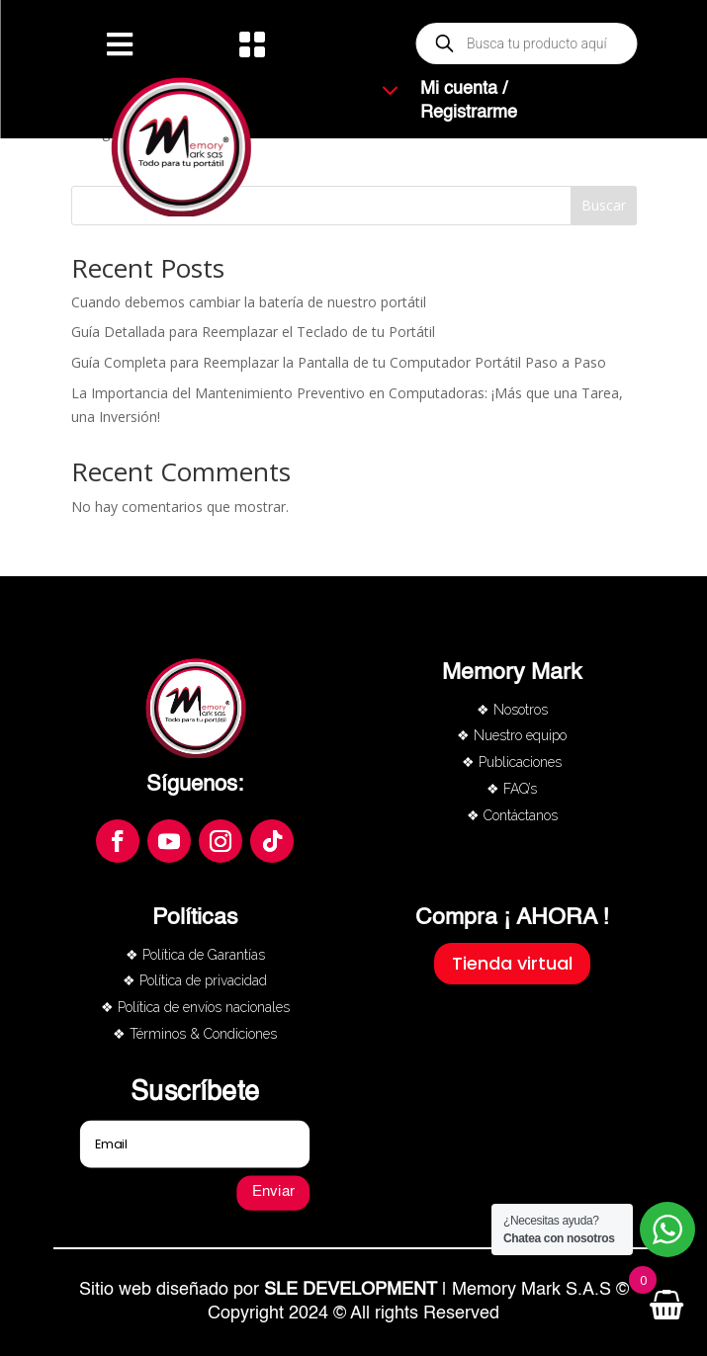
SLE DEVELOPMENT (350, 1290)
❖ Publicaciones (512, 762)
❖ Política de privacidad (195, 980)
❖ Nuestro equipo (512, 735)
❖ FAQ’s (511, 789)
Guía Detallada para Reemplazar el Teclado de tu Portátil (253, 331)
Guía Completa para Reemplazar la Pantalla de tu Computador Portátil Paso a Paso (338, 362)
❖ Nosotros (512, 710)
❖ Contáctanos (512, 815)
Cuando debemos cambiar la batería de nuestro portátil (248, 302)
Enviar (273, 1192)
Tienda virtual (512, 963)
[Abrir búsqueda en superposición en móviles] (527, 43)
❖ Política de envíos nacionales (195, 1007)
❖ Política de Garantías (195, 955)
